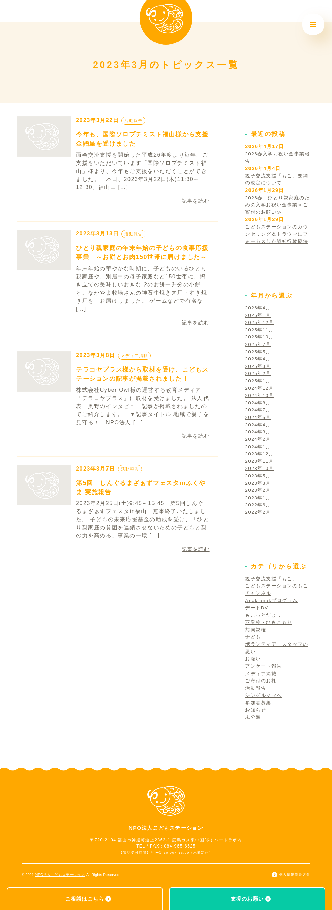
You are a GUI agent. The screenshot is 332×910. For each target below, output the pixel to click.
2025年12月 (260, 322)
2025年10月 (260, 336)
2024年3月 (258, 431)
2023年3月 (258, 483)
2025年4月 (258, 358)
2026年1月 (258, 315)
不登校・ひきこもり (268, 622)
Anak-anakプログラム (272, 600)
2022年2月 (258, 512)
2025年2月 (258, 373)
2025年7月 (258, 344)
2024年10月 (260, 395)
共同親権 (255, 629)
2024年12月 (260, 388)
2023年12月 (260, 453)
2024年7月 (258, 409)
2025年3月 (258, 366)
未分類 (253, 717)
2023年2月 (258, 490)
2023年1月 (258, 497)
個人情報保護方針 (294, 874)
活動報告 (134, 120)
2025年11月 (260, 329)
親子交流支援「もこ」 (271, 578)
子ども (253, 636)
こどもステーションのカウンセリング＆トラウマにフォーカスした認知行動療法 (276, 234)
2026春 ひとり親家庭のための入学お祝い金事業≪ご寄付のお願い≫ (278, 205)
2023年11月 (260, 461)
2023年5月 (258, 475)
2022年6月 (258, 504)
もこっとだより (263, 615)
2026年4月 (258, 307)
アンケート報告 (263, 666)
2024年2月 (258, 439)
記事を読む (195, 201)
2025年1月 (258, 380)
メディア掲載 (135, 355)
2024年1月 (258, 446)
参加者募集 (258, 702)
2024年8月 (258, 402)
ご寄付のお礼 (261, 680)
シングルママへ (263, 695)
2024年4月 (258, 424)
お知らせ (255, 710)
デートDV (257, 607)
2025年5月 (258, 351)
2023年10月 (260, 468)
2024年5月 (258, 417)
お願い (253, 658)
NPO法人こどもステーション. (60, 875)
